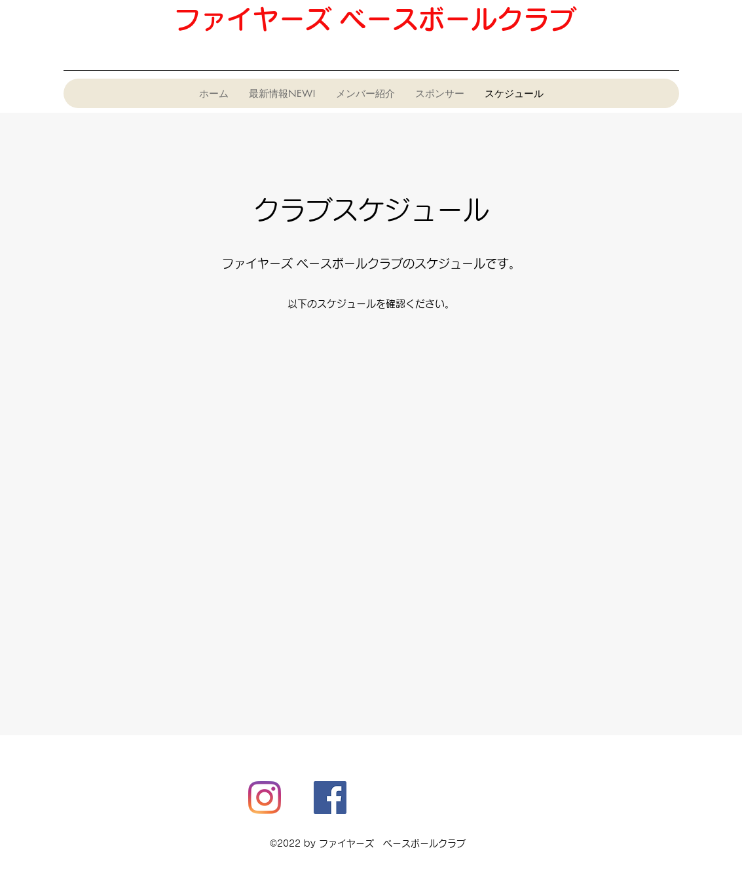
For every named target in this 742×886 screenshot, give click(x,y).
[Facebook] (330, 797)
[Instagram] (264, 797)
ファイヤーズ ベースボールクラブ (375, 19)
